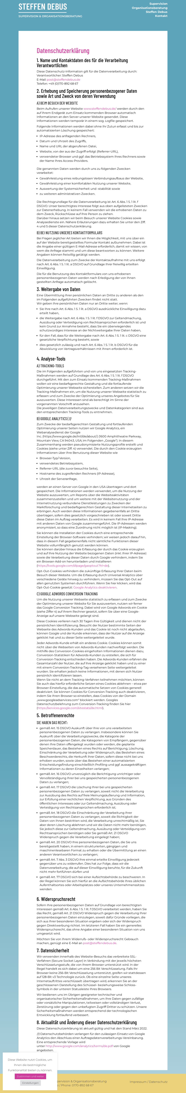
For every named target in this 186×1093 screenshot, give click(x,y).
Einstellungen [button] (30, 1082)
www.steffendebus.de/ (100, 108)
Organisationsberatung (149, 8)
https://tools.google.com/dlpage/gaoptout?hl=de (73, 565)
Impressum (138, 1082)
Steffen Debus (156, 12)
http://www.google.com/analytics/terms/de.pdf (79, 1046)
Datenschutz (158, 1082)
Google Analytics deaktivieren (95, 587)
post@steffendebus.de (63, 79)
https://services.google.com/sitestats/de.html (70, 708)
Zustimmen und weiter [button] (30, 1076)
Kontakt (161, 16)
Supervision (158, 3)
